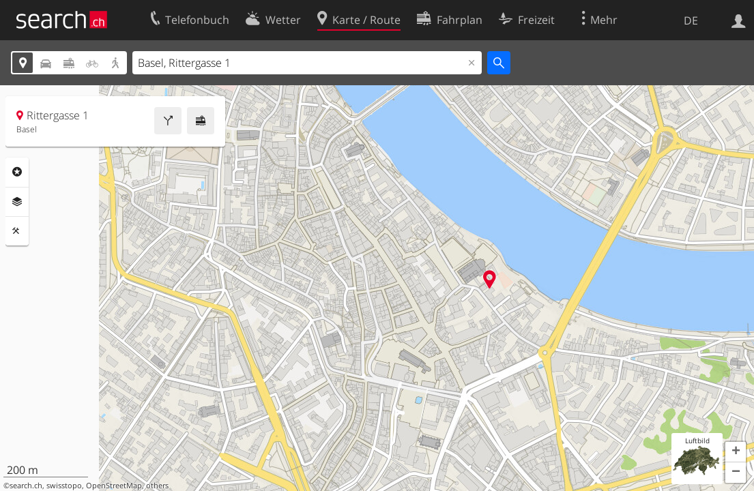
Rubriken (17, 172)
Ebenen (17, 202)
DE (691, 20)
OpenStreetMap (114, 485)
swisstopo (64, 485)
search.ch (26, 485)
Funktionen (17, 231)
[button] (735, 452)
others (157, 485)
